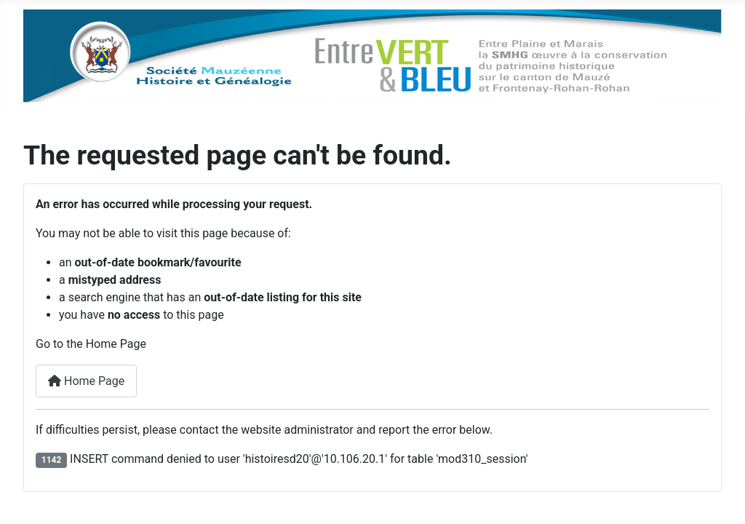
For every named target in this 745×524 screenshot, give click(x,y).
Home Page (86, 381)
